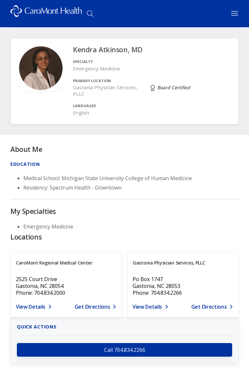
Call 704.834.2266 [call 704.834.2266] (124, 349)
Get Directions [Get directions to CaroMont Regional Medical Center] (92, 306)
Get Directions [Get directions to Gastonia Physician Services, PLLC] (209, 306)
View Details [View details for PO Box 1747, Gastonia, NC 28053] (147, 306)
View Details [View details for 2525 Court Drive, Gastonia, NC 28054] (30, 306)
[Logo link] (46, 13)
